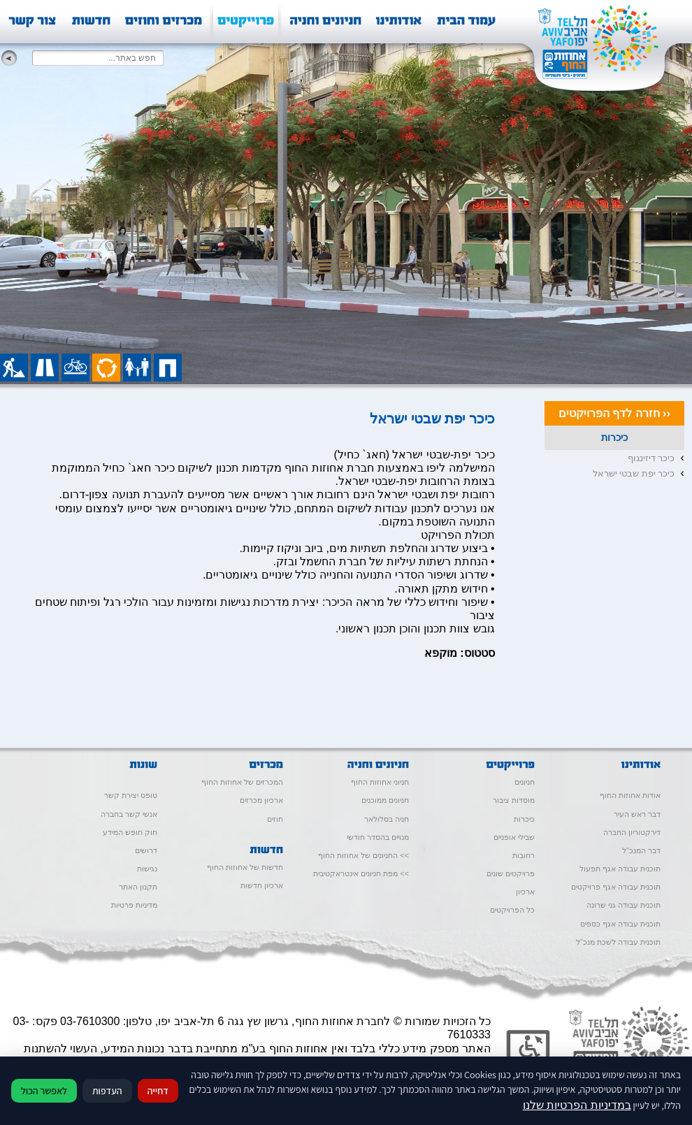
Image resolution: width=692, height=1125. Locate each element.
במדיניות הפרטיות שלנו (577, 1105)
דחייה (157, 1090)
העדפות (107, 1090)
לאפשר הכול (44, 1090)
